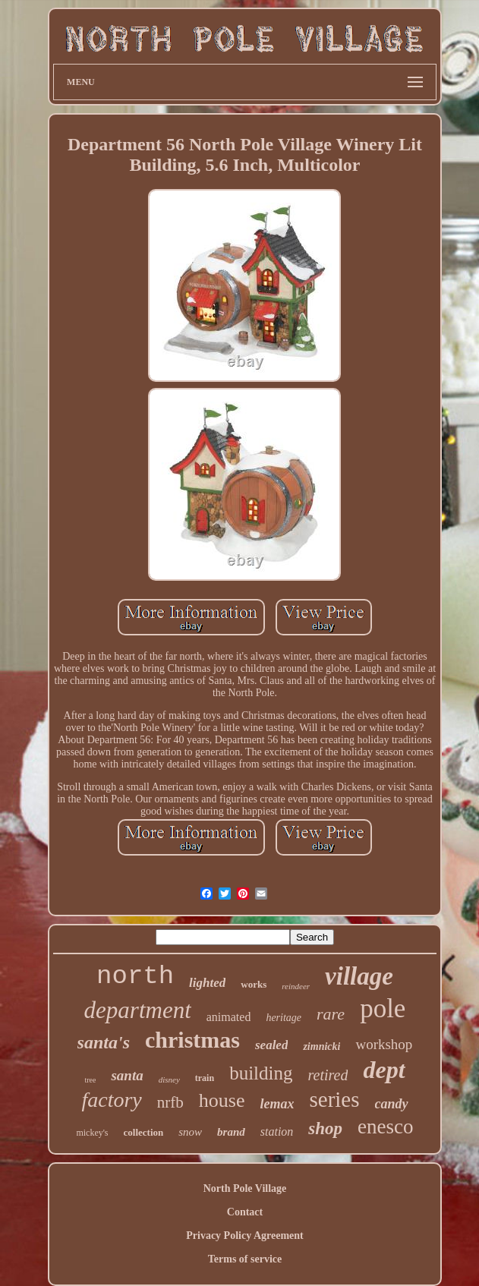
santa (127, 1075)
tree (90, 1080)
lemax (277, 1103)
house (222, 1100)
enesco (385, 1126)
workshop (383, 1044)
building (260, 1073)
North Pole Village (245, 1188)
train (204, 1078)
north (135, 976)
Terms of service (245, 1259)
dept (384, 1069)
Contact (245, 1212)
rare (331, 1013)
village (359, 976)
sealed (271, 1045)
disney (169, 1079)
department (137, 1010)
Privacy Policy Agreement (244, 1235)
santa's (103, 1042)
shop (325, 1128)
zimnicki (321, 1046)
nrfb (170, 1102)
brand (231, 1132)
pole (382, 1008)
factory (111, 1099)
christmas (192, 1039)
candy (391, 1103)
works (253, 984)
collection (144, 1132)
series (334, 1099)
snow (190, 1132)
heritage (283, 1017)
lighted (207, 983)
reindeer (296, 986)
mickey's (92, 1132)
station (277, 1131)
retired (327, 1075)
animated (228, 1016)
